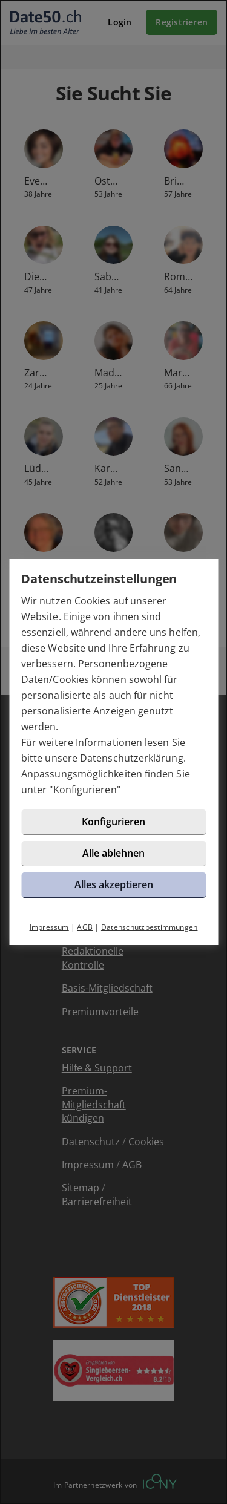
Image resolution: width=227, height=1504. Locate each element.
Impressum (49, 927)
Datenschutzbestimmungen (149, 927)
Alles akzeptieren (113, 884)
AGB (85, 927)
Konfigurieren (85, 789)
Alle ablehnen (113, 853)
